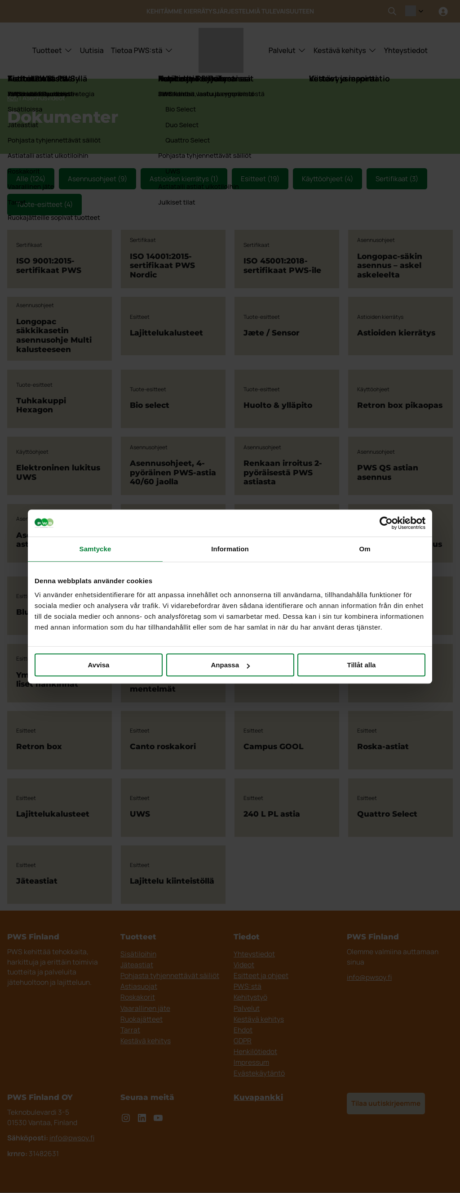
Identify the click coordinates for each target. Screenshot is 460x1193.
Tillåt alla (361, 665)
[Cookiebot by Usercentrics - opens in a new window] (386, 523)
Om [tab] (364, 549)
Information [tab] (230, 549)
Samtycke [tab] (95, 549)
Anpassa (230, 665)
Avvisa (99, 665)
